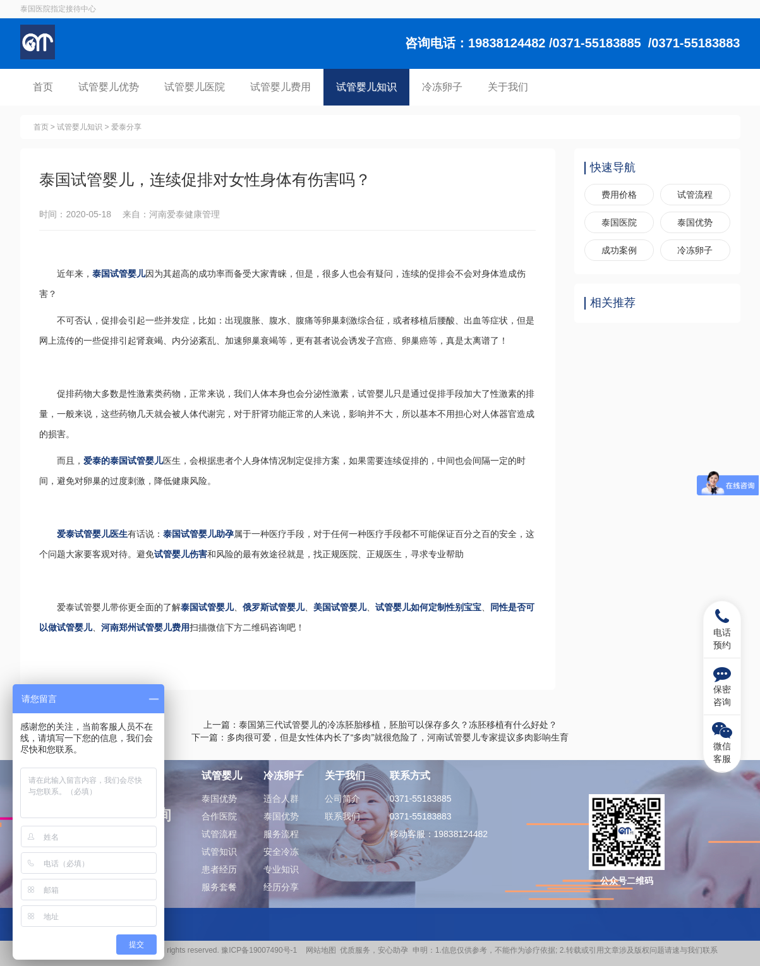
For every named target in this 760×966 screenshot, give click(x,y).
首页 (43, 87)
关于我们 (508, 87)
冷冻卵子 (442, 87)
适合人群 (281, 799)
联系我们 (342, 816)
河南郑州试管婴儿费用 (146, 627)
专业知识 (281, 869)
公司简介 (342, 799)
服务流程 (281, 834)
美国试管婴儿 (340, 607)
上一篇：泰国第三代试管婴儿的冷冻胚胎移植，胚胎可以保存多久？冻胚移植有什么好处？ (380, 725)
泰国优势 (695, 222)
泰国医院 (619, 222)
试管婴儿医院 (194, 87)
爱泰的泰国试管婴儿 (124, 461)
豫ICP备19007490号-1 (261, 950)
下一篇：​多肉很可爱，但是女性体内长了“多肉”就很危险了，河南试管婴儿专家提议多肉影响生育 (380, 737)
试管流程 (695, 195)
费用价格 (619, 195)
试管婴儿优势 (108, 87)
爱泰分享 (126, 127)
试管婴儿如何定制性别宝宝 (429, 607)
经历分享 (281, 887)
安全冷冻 (281, 852)
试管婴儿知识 (366, 87)
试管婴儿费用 (280, 87)
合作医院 (219, 816)
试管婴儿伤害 (181, 554)
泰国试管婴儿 (119, 274)
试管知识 (219, 852)
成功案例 (619, 250)
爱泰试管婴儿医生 (92, 534)
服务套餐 (219, 887)
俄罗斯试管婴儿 (274, 607)
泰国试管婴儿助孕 (199, 534)
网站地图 (321, 950)
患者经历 (219, 869)
